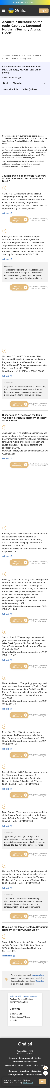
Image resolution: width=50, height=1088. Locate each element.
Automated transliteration (25, 1062)
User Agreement (15, 1074)
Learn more (28, 1083)
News (28, 1065)
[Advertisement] (25, 44)
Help (43, 1065)
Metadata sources (34, 1074)
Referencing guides (14, 1065)
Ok (42, 1081)
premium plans (38, 975)
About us (24, 1071)
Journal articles (18, 1014)
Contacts (13, 1071)
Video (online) (30, 89)
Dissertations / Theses (21, 1017)
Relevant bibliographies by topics (23, 996)
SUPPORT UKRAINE (23, 3)
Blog (36, 1065)
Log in (44, 11)
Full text (7, 213)
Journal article (10, 89)
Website (17, 83)
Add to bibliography (20, 219)
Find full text (8, 956)
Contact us (39, 981)
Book (6, 83)
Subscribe (36, 1071)
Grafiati (15, 55)
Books (14, 1020)
